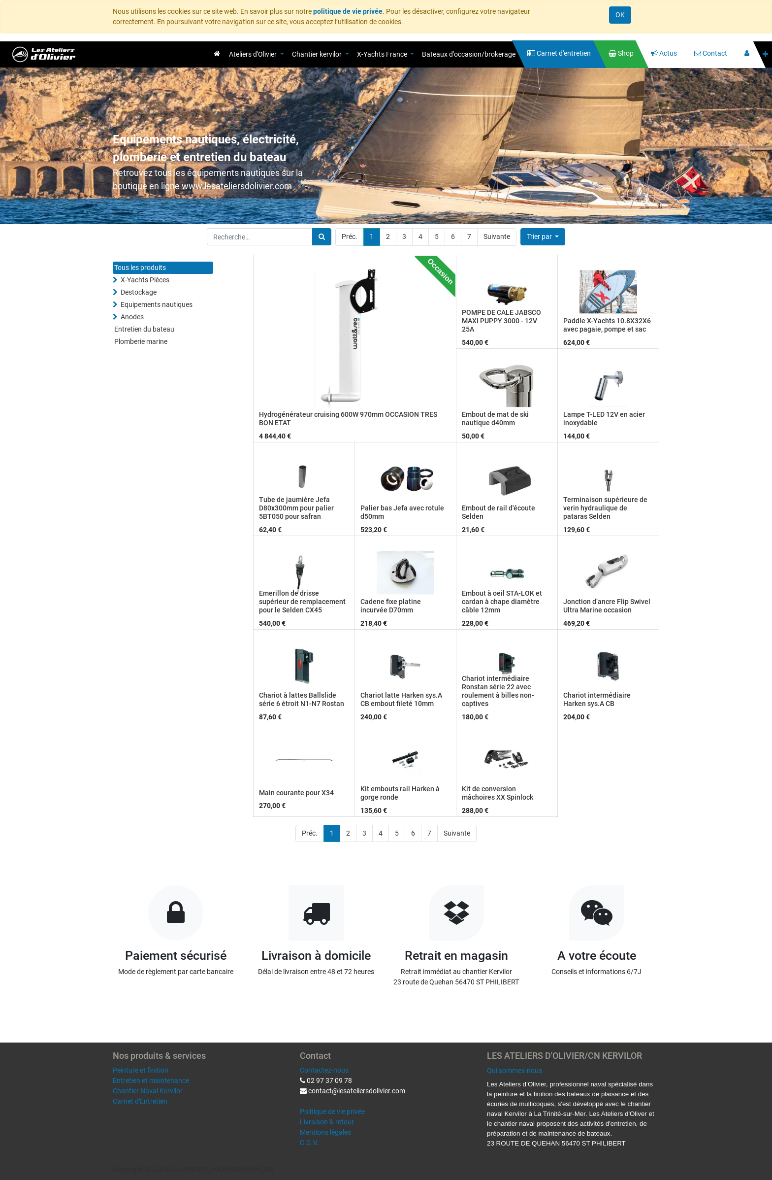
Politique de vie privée (332, 1111)
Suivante (496, 236)
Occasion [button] (440, 271)
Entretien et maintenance (151, 1080)
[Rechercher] (321, 236)
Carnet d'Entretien (140, 1101)
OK (620, 15)
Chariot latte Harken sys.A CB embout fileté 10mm (401, 699)
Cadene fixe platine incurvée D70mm (390, 606)
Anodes (132, 317)
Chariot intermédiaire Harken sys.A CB (597, 699)
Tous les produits (140, 267)
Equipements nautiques (157, 304)
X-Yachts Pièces (145, 280)
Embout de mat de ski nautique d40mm (495, 418)
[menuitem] (217, 54)
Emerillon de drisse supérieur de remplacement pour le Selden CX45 (302, 601)
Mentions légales (325, 1132)
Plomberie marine (140, 341)
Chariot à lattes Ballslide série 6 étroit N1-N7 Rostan (301, 699)
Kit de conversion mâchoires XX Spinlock (497, 793)
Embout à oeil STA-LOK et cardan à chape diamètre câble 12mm (502, 601)
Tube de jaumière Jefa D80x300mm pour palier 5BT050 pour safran (296, 508)
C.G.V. (309, 1142)
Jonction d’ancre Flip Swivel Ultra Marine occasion (606, 606)
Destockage (139, 292)
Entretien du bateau (144, 329)
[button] (765, 54)
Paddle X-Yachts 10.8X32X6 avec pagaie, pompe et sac (607, 325)
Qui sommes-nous (514, 1071)
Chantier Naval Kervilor (148, 1091)
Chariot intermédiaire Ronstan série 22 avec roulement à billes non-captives (498, 690)
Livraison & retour (327, 1122)
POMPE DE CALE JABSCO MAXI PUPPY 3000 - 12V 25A (501, 320)
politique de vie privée (348, 11)
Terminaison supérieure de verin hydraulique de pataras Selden (605, 508)
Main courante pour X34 (296, 793)
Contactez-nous (324, 1070)
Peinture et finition (140, 1070)
